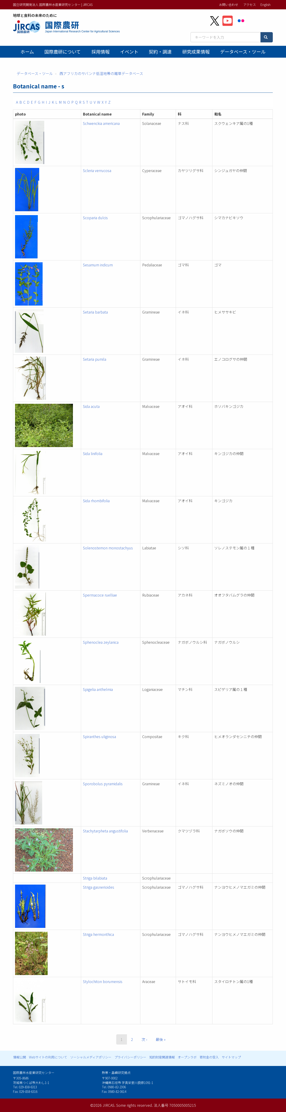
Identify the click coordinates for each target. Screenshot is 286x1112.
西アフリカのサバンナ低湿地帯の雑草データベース (101, 73)
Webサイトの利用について (48, 1057)
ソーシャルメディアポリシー (90, 1057)
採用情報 (100, 51)
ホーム (27, 51)
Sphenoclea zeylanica (101, 642)
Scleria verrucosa (97, 170)
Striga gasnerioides (98, 887)
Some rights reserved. (134, 1105)
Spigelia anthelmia (98, 689)
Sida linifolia (92, 453)
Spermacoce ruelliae (100, 595)
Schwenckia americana (101, 123)
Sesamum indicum (98, 265)
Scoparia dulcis (95, 217)
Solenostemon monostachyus (108, 548)
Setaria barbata (95, 312)
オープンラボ (187, 1057)
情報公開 (19, 1057)
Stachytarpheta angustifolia (105, 831)
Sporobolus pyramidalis (103, 783)
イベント (129, 51)
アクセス (249, 4)
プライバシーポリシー (130, 1057)
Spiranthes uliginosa (99, 736)
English (265, 4)
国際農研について (62, 51)
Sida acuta (91, 406)
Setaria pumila (94, 359)
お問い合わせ (228, 4)
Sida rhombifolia (96, 500)
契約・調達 (160, 51)
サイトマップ (231, 1057)
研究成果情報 (196, 51)
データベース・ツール (242, 51)
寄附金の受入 (209, 1057)
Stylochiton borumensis (102, 981)
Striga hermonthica (98, 934)
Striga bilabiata (95, 878)
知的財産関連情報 (162, 1057)
